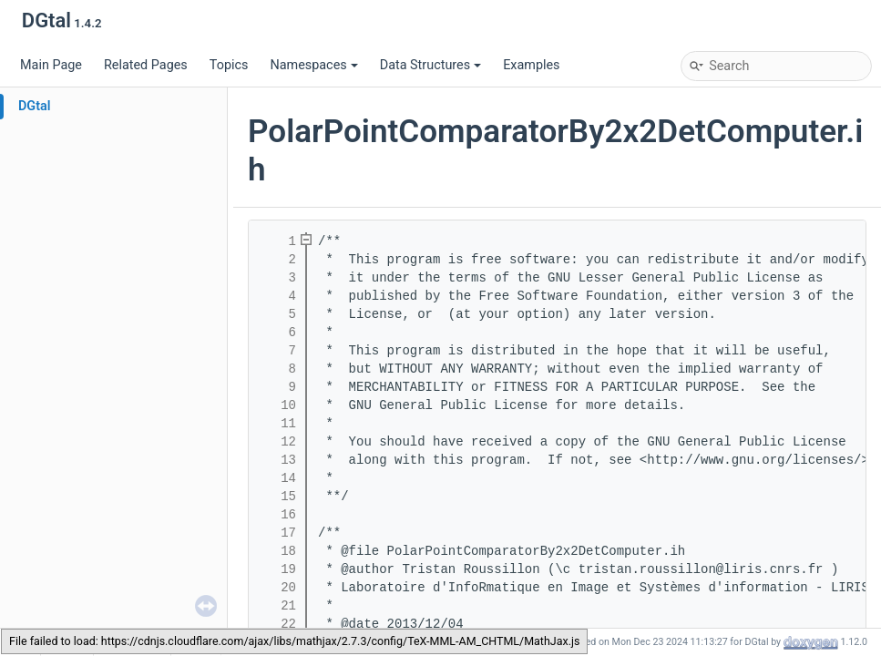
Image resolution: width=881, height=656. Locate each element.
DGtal (34, 106)
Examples (531, 65)
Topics (229, 65)
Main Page (51, 65)
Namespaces (313, 65)
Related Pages (146, 65)
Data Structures (430, 65)
